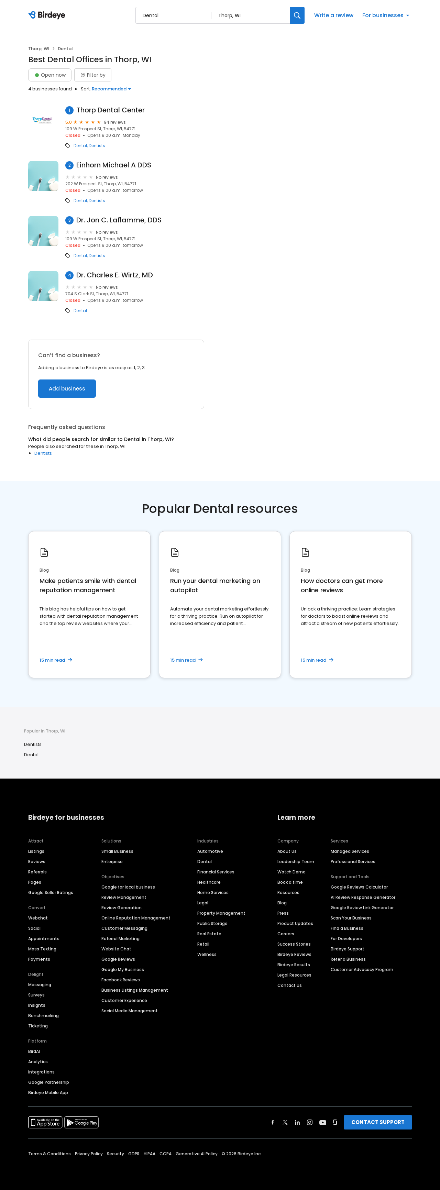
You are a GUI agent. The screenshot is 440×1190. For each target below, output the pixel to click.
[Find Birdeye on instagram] (309, 1122)
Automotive (210, 851)
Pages (34, 882)
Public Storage (212, 923)
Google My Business (122, 969)
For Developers (346, 938)
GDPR (134, 1154)
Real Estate (209, 934)
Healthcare (209, 882)
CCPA (166, 1154)
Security (115, 1154)
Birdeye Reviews (294, 954)
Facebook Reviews (120, 980)
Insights (36, 1005)
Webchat (38, 918)
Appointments (43, 938)
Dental (80, 145)
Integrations (41, 1072)
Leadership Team (295, 861)
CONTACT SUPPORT (378, 1122)
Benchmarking (43, 1015)
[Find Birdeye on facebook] (273, 1122)
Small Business (117, 851)
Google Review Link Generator (362, 908)
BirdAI (34, 1051)
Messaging (39, 985)
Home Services (213, 892)
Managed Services (350, 851)
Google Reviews (118, 959)
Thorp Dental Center (110, 110)
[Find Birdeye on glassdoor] (335, 1122)
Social (34, 928)
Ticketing (38, 1026)
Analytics (38, 1062)
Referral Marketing (120, 938)
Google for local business (128, 887)
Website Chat (116, 949)
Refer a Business (348, 959)
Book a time (290, 882)
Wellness (207, 954)
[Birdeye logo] (48, 15)
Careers (285, 934)
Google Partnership (48, 1082)
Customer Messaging (124, 928)
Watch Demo (291, 872)
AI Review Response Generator (363, 897)
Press (283, 913)
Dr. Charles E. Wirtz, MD (114, 275)
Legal (202, 903)
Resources (288, 892)
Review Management (123, 897)
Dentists (97, 145)
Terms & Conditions (49, 1154)
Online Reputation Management (135, 918)
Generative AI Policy (197, 1154)
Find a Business (347, 928)
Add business (67, 388)
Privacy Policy (89, 1154)
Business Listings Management (134, 990)
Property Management (221, 913)
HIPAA (149, 1154)
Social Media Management (129, 1011)
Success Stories (294, 944)
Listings (36, 851)
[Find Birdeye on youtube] (322, 1122)
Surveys (36, 995)
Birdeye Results (293, 965)
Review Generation (121, 908)
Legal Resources (294, 975)
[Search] (297, 15)
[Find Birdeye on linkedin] (297, 1122)
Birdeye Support (347, 949)
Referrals (37, 872)
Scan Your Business (351, 918)
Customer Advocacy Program (362, 969)
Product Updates (295, 923)
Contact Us (289, 985)
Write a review (333, 15)
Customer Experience (124, 1000)
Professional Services (353, 861)
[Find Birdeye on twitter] (285, 1122)
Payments (39, 959)
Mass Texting (42, 949)
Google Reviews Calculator (359, 887)
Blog (282, 903)
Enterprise (112, 861)
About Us (287, 851)
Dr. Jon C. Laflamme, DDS (119, 220)
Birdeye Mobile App (48, 1092)
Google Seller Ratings (50, 892)
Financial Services (215, 872)
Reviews (36, 861)
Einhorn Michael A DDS (113, 165)
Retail (203, 944)
